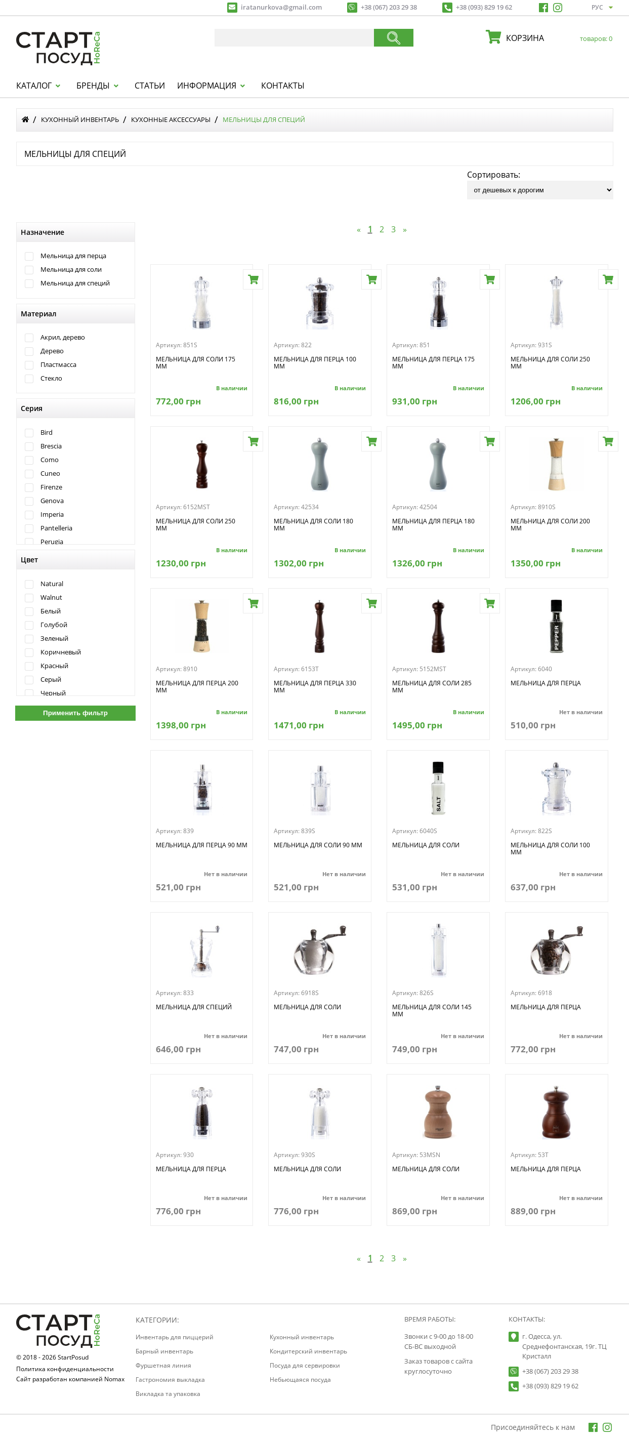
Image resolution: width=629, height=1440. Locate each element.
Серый (50, 679)
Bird (46, 432)
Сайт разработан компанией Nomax (70, 1379)
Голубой (53, 625)
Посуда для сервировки (305, 1365)
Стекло (51, 378)
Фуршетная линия (163, 1365)
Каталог (34, 85)
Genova (52, 501)
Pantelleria (56, 528)
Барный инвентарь (164, 1351)
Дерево (52, 351)
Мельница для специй (75, 283)
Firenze (51, 487)
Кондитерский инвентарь (308, 1351)
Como (49, 460)
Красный (54, 666)
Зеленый (54, 638)
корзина (556, 38)
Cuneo (50, 473)
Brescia (51, 446)
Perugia (51, 542)
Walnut (51, 597)
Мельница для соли (71, 269)
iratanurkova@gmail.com (281, 7)
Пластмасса (58, 364)
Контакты (283, 85)
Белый (50, 611)
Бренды (93, 85)
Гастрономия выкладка (170, 1379)
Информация (206, 85)
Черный (53, 693)
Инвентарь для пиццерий (175, 1337)
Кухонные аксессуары (171, 119)
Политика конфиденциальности (65, 1369)
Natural (51, 584)
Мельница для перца (73, 256)
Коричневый (60, 652)
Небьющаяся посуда (300, 1379)
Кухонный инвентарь (80, 119)
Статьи (150, 85)
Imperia (52, 514)
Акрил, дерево (62, 337)
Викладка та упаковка (168, 1393)
